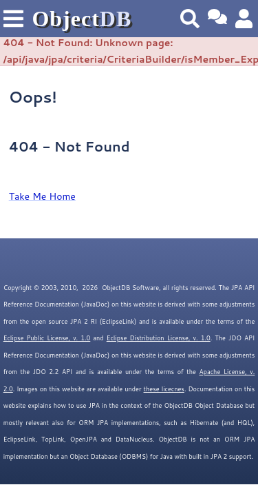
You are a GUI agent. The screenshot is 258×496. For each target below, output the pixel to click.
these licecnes (164, 388)
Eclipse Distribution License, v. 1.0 (159, 337)
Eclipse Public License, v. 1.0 (47, 337)
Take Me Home (42, 196)
